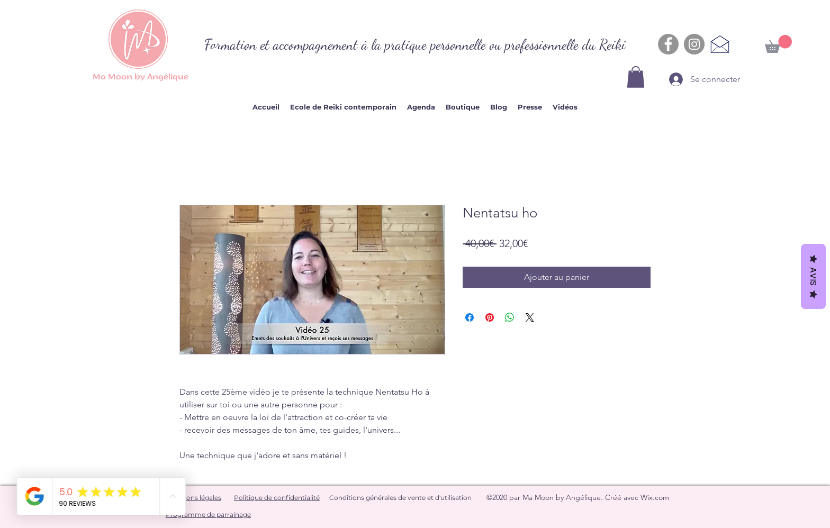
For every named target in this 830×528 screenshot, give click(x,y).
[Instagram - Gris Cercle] (694, 44)
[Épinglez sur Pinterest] (489, 317)
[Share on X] (530, 317)
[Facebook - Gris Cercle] (668, 44)
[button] (636, 77)
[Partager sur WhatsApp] (509, 317)
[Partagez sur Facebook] (469, 317)
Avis (813, 276)
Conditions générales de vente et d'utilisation (400, 498)
